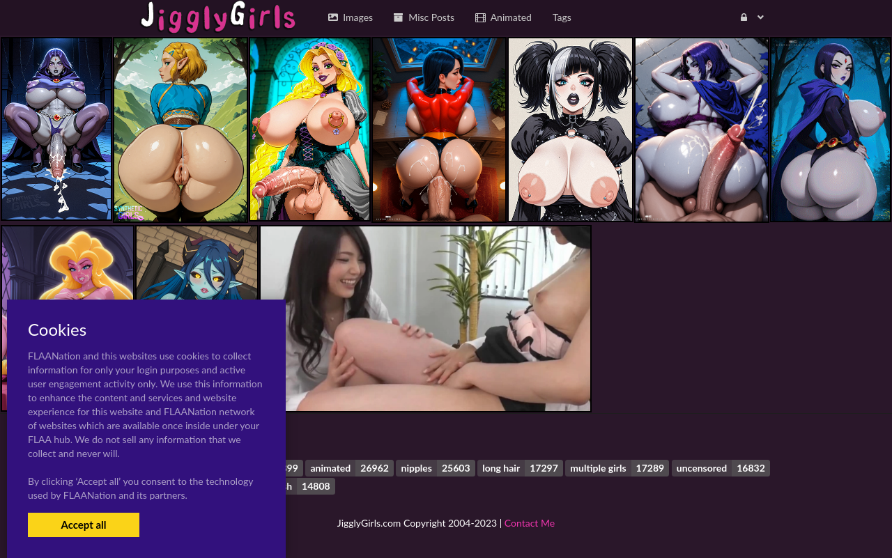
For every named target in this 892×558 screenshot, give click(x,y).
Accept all (83, 524)
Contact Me (530, 523)
